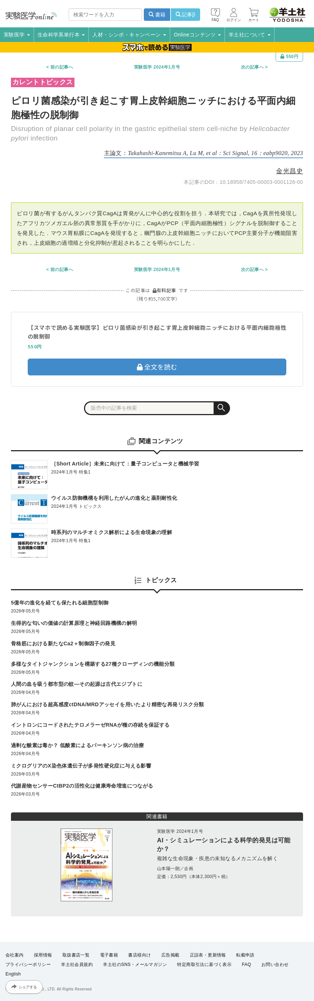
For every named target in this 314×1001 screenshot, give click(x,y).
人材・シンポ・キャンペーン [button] (129, 35)
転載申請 (245, 955)
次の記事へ (252, 67)
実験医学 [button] (17, 35)
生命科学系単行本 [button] (61, 35)
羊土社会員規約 (77, 964)
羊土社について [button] (250, 35)
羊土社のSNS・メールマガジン (135, 964)
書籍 (157, 15)
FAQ (246, 964)
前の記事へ (61, 67)
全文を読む (157, 366)
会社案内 (14, 955)
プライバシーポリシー (28, 964)
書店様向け (139, 955)
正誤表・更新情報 (208, 955)
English (13, 974)
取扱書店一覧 (75, 955)
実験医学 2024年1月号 (157, 67)
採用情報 (43, 955)
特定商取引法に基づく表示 (204, 964)
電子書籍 (109, 955)
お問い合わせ (274, 964)
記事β (185, 15)
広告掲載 (170, 955)
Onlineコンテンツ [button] (197, 35)
